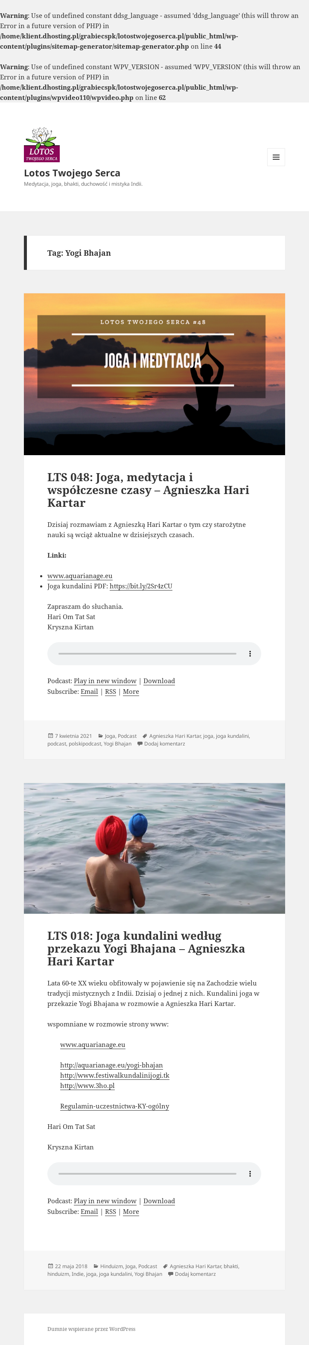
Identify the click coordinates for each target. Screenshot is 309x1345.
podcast (56, 743)
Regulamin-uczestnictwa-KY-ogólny (114, 1106)
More (131, 691)
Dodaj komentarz (164, 743)
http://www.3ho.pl (87, 1085)
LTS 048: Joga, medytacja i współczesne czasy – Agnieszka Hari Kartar (148, 489)
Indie (78, 1274)
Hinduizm (111, 1266)
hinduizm (58, 1274)
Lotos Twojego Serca (72, 172)
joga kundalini (232, 736)
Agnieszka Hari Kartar (175, 736)
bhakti (231, 1266)
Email (89, 691)
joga (208, 736)
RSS (110, 691)
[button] (42, 144)
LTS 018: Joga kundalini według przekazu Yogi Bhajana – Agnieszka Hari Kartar (146, 948)
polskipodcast (85, 743)
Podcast (127, 736)
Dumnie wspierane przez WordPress (91, 1329)
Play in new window (105, 680)
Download (159, 680)
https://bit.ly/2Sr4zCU (141, 586)
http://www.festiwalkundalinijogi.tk (114, 1075)
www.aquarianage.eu (80, 575)
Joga (110, 736)
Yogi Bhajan (117, 743)
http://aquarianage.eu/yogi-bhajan (111, 1065)
